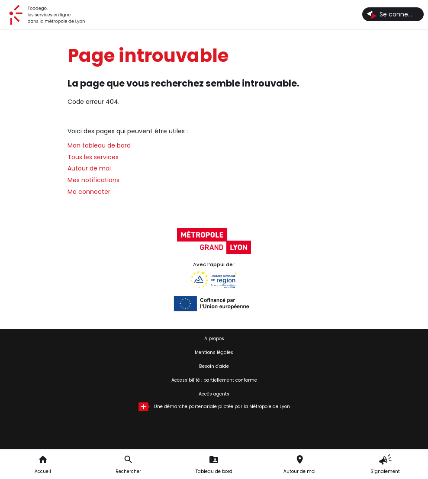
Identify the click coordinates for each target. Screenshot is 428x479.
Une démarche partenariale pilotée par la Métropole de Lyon (222, 406)
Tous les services (93, 157)
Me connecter (89, 191)
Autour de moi (89, 168)
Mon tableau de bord (99, 145)
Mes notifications (93, 180)
